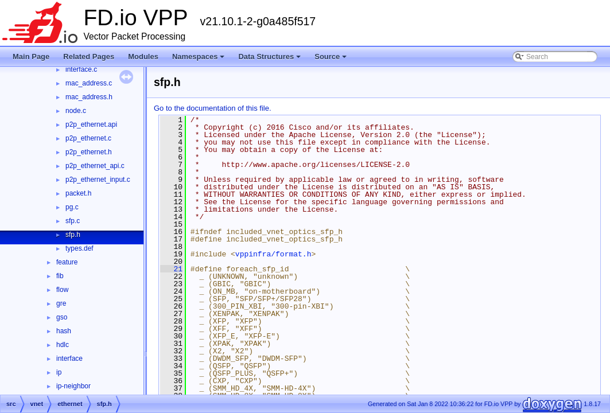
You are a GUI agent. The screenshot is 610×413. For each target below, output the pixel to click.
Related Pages (88, 56)
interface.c (81, 69)
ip (58, 372)
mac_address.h (88, 97)
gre (61, 303)
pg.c (72, 207)
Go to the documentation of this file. (212, 108)
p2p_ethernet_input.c (97, 180)
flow (62, 290)
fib (60, 276)
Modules (143, 56)
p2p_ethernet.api (91, 124)
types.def (79, 248)
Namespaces (198, 56)
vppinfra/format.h (273, 254)
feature (66, 262)
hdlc (62, 345)
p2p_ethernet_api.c (95, 166)
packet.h (78, 193)
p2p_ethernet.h (88, 152)
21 (171, 269)
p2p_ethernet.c (88, 138)
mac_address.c (88, 83)
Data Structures (269, 56)
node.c (75, 111)
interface (69, 358)
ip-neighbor (73, 386)
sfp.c (72, 221)
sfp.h (72, 235)
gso (61, 317)
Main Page (31, 56)
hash (63, 331)
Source (330, 56)
